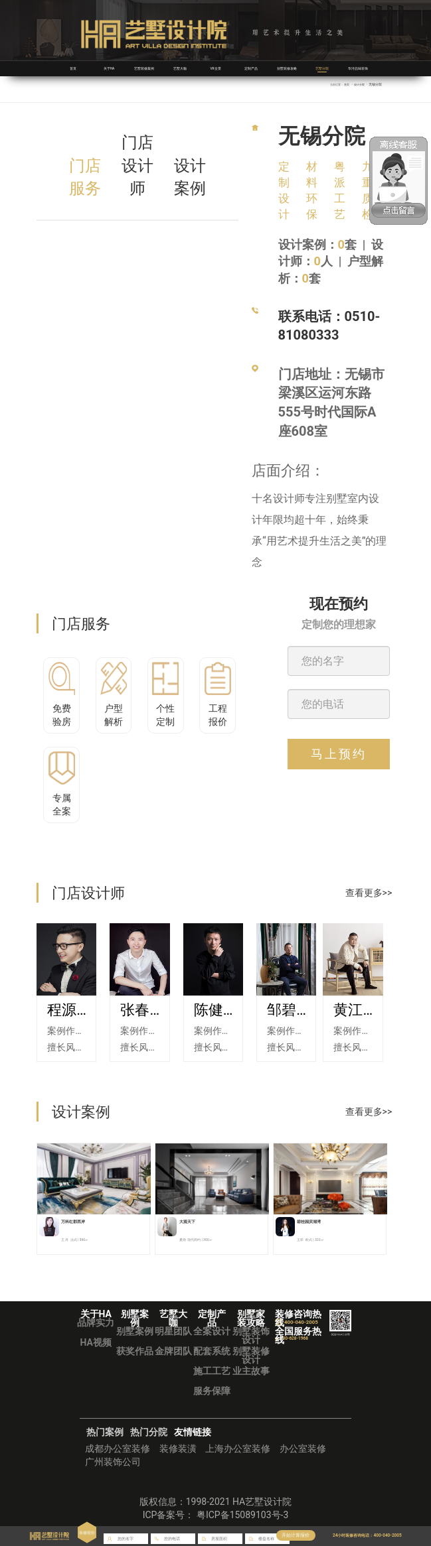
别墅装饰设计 (251, 1335)
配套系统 (211, 1351)
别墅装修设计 (251, 1355)
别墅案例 (134, 1331)
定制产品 (251, 68)
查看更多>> (368, 892)
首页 (73, 68)
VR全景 (215, 68)
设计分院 (358, 84)
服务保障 (211, 1390)
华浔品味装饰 (358, 68)
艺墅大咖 (180, 68)
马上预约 (339, 754)
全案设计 (211, 1331)
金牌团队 (173, 1351)
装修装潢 (178, 1448)
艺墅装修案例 (144, 68)
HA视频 (96, 1342)
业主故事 (251, 1371)
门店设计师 (137, 165)
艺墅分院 (322, 68)
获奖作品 (134, 1351)
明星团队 (173, 1331)
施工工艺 (211, 1371)
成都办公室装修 (117, 1448)
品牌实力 (95, 1322)
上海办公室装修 (237, 1448)
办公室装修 (303, 1448)
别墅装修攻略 (287, 68)
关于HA (109, 68)
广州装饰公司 (113, 1461)
